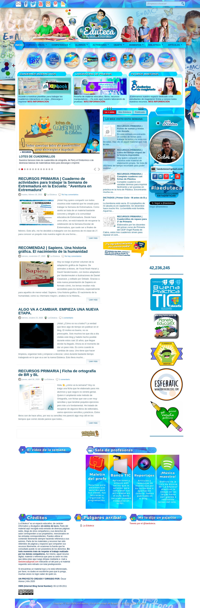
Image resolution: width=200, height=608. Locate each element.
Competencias (62, 44)
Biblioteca (156, 44)
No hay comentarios (70, 195)
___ (19, 45)
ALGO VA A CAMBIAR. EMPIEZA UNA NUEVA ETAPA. (58, 311)
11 (46, 169)
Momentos (137, 44)
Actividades (102, 44)
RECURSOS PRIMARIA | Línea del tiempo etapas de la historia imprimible (131, 152)
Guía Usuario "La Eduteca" (133, 603)
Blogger (115, 603)
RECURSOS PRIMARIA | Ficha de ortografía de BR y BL (57, 373)
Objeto (120, 44)
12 (49, 169)
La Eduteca (88, 525)
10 (44, 169)
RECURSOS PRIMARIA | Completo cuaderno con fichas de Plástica (129, 176)
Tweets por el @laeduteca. (142, 523)
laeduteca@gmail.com (28, 561)
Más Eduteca (124, 112)
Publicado (140, 112)
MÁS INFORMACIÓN (38, 101)
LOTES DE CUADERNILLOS (37, 156)
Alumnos (82, 44)
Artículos (176, 44)
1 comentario (67, 318)
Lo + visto (109, 112)
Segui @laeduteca (158, 206)
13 (52, 169)
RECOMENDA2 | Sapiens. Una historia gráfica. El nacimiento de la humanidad (53, 249)
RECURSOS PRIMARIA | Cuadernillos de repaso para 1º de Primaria (132, 219)
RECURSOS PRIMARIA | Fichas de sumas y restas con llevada (130, 128)
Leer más (93, 238)
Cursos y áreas (37, 44)
